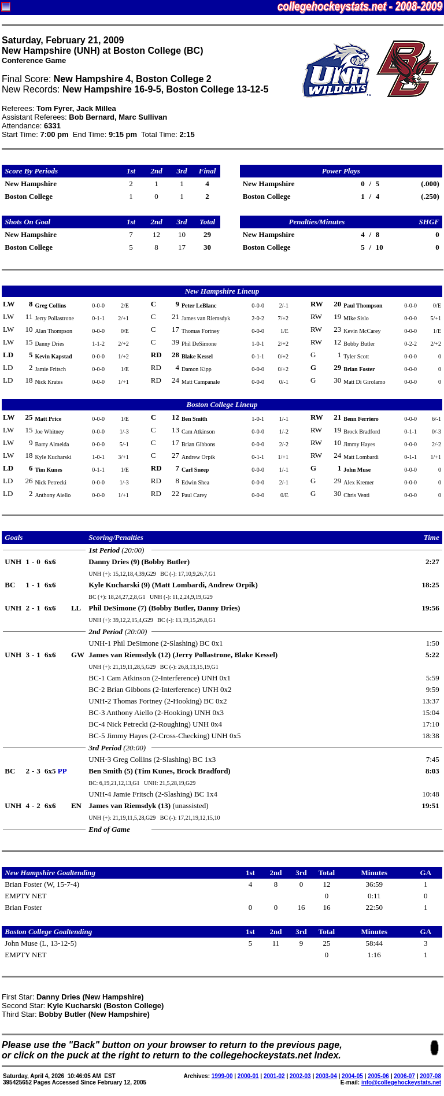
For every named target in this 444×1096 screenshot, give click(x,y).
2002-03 (300, 1076)
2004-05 (352, 1076)
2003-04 (326, 1076)
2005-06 (378, 1076)
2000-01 (248, 1076)
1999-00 (222, 1076)
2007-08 (430, 1076)
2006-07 (404, 1076)
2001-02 (274, 1076)
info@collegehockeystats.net (401, 1082)
